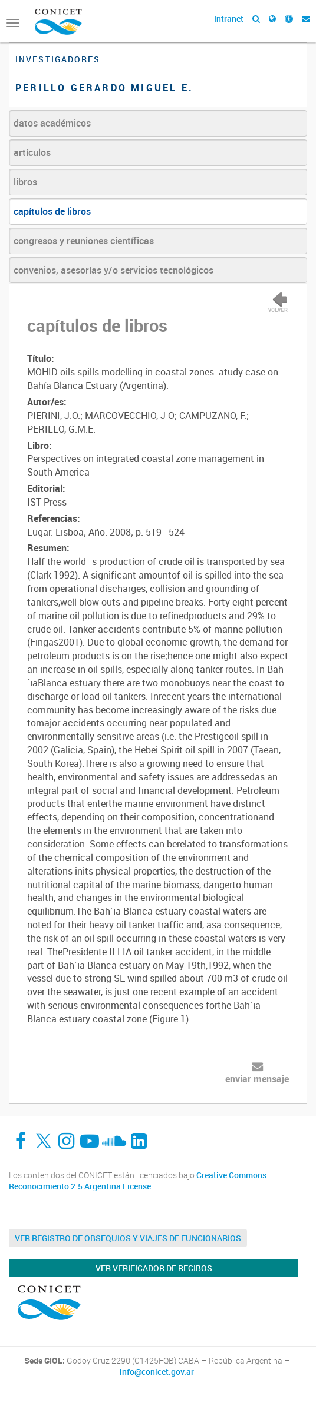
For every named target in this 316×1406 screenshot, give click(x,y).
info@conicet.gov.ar (157, 1372)
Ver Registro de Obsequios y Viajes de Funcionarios (128, 1238)
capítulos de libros (52, 211)
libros (25, 181)
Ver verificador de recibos (154, 1268)
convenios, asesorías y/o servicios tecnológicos (113, 270)
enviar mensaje (257, 1078)
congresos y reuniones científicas (84, 240)
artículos (32, 152)
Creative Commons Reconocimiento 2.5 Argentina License (137, 1181)
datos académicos (52, 123)
